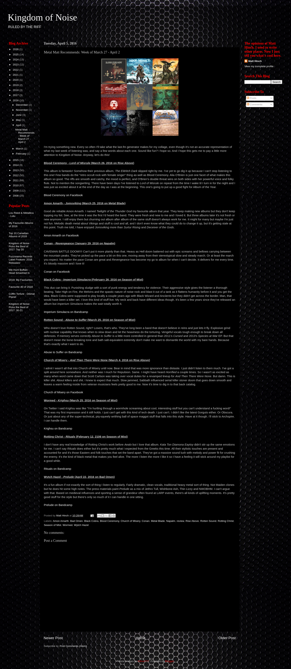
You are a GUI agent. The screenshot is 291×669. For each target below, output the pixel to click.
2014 (16, 165)
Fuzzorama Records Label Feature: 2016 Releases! (20, 259)
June (19, 114)
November (22, 109)
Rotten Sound (208, 521)
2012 (16, 175)
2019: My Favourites (20, 279)
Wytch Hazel (81, 525)
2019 (16, 85)
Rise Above (192, 521)
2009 (16, 190)
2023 (16, 64)
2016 (16, 100)
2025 (16, 54)
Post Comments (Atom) (73, 646)
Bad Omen (76, 521)
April (19, 125)
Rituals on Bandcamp (57, 468)
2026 (16, 49)
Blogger (169, 661)
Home (140, 638)
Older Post (227, 638)
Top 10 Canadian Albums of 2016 (19, 235)
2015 (16, 160)
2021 (16, 74)
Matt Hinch (255, 61)
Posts (251, 98)
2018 (16, 90)
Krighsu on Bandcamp (58, 428)
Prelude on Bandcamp (58, 505)
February (21, 153)
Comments (254, 104)
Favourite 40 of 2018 (21, 286)
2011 (16, 180)
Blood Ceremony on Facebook (63, 195)
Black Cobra (91, 521)
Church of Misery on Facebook (63, 392)
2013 (16, 170)
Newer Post (53, 638)
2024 (16, 59)
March (20, 148)
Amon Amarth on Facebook (61, 235)
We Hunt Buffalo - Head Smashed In (19, 271)
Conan (146, 521)
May (19, 120)
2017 (16, 95)
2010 (16, 185)
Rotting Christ (226, 521)
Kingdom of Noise (42, 17)
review (180, 521)
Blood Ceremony (109, 521)
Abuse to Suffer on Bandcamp (63, 352)
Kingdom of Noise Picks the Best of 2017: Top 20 (19, 246)
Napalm (170, 521)
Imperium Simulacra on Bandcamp (66, 311)
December (22, 104)
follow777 (143, 661)
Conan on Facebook (57, 271)
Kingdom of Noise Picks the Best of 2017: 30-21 (19, 307)
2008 (16, 195)
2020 (16, 79)
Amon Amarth (61, 521)
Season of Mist (52, 525)
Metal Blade (158, 521)
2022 (16, 69)
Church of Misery (130, 521)
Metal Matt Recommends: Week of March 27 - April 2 (24, 136)
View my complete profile (259, 66)
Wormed (68, 525)
